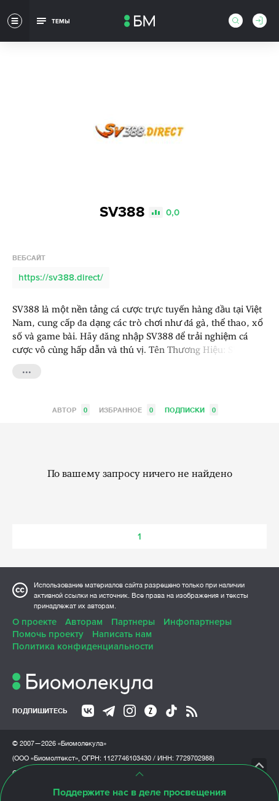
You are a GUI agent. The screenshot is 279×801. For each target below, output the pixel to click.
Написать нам (122, 634)
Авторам (84, 621)
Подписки (191, 410)
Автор (71, 410)
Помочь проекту (48, 634)
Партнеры (133, 621)
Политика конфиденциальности (83, 646)
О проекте (34, 621)
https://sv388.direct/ (60, 277)
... (26, 370)
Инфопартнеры (197, 621)
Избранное (127, 410)
